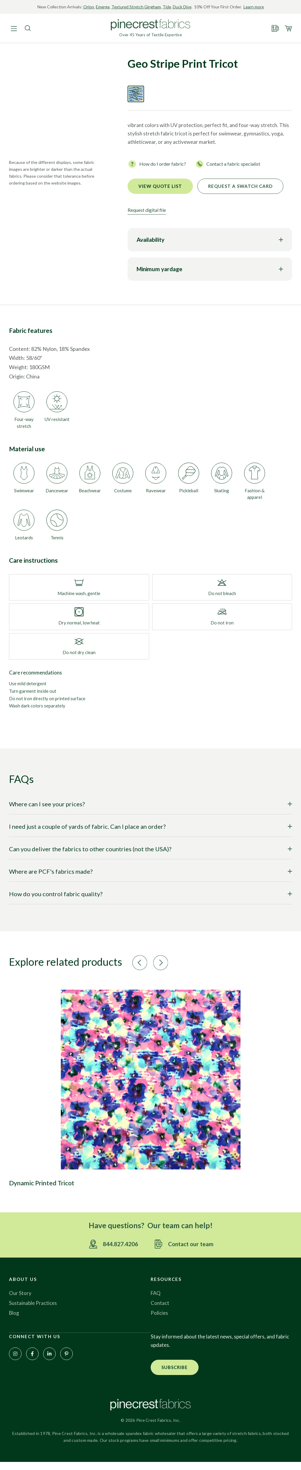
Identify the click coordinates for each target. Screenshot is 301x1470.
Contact (160, 1311)
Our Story (20, 1301)
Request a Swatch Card (240, 193)
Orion (92, 6)
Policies (159, 1321)
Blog (14, 1321)
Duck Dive (188, 6)
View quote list (160, 193)
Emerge (106, 6)
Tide (172, 6)
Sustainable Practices (33, 1311)
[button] (145, 969)
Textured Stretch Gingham (141, 6)
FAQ (156, 1301)
